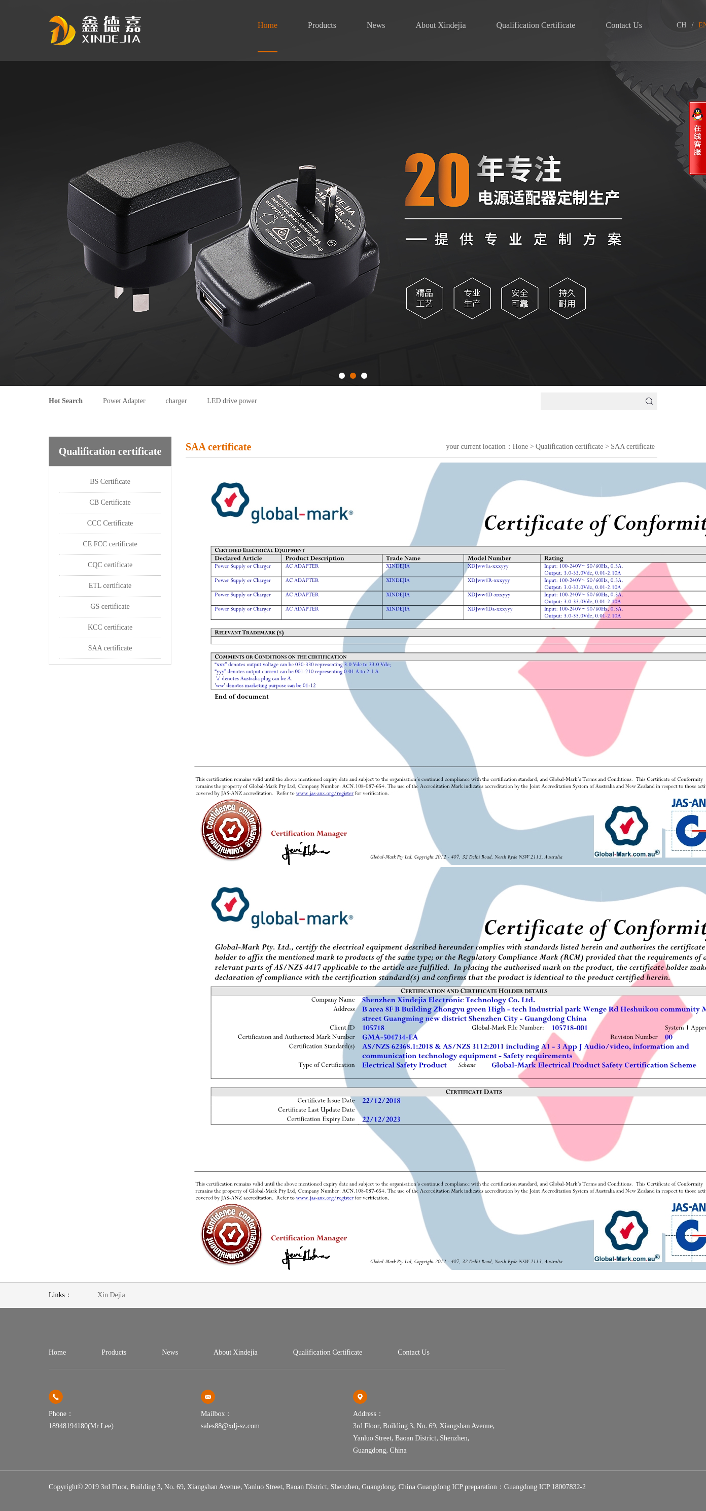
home (267, 25)
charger (176, 401)
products (322, 25)
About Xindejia (440, 25)
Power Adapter (124, 401)
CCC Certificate (110, 523)
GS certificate (109, 606)
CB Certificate (109, 502)
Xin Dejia (111, 1295)
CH (681, 25)
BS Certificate (110, 481)
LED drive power (232, 401)
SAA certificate (110, 648)
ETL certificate (110, 585)
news (376, 25)
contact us (624, 25)
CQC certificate (110, 565)
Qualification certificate (536, 25)
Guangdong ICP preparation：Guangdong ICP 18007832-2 (501, 1487)
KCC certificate (110, 627)
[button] (342, 376)
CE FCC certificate (110, 544)
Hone (520, 446)
